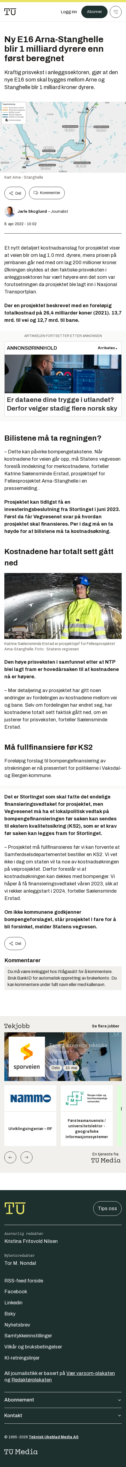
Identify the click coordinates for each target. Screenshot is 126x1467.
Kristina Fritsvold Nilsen (31, 1241)
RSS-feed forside (23, 1280)
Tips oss (107, 1208)
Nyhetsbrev (17, 1325)
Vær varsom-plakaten (90, 1373)
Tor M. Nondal (20, 1263)
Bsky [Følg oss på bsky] (9, 1314)
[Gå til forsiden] (10, 12)
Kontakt (63, 1415)
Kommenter (47, 193)
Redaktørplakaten (31, 1380)
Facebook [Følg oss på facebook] (15, 1291)
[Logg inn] (69, 12)
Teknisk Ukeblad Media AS (54, 1437)
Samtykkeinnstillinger (28, 1335)
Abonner (94, 12)
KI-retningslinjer (22, 1358)
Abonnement (63, 1400)
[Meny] (116, 12)
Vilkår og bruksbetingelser (33, 1347)
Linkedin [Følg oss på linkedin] (13, 1302)
